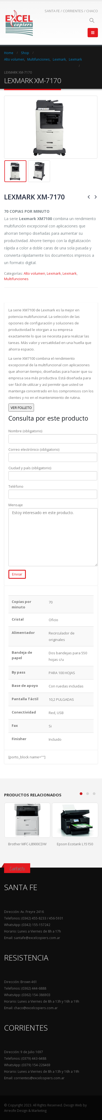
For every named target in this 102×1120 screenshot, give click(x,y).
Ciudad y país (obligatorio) (52, 471)
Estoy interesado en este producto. (53, 537)
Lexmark (54, 273)
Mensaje (53, 520)
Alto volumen (34, 273)
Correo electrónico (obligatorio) (52, 453)
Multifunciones (16, 278)
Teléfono (52, 490)
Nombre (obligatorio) (52, 434)
